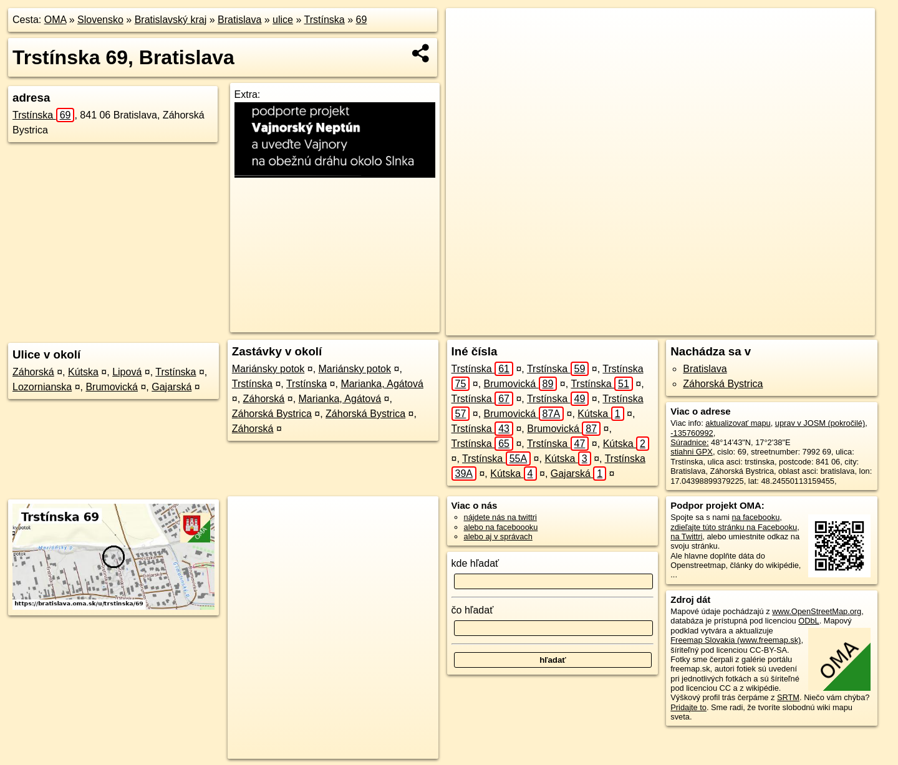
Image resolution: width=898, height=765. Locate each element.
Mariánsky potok (268, 368)
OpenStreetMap (641, 326)
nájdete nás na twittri (500, 517)
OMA (55, 19)
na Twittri (686, 536)
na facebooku (755, 517)
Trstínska (324, 19)
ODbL (808, 620)
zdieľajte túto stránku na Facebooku (733, 527)
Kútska (83, 372)
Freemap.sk (705, 326)
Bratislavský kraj (171, 19)
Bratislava (239, 19)
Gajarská (171, 387)
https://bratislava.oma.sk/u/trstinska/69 (809, 326)
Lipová (127, 372)
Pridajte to (688, 707)
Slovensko (100, 19)
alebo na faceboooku (501, 527)
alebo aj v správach (498, 536)
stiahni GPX (691, 451)
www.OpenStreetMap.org (816, 611)
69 (361, 19)
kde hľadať (475, 563)
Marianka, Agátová (381, 383)
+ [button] (467, 29)
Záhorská (33, 372)
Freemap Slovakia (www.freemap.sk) (735, 640)
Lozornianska (42, 387)
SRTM (788, 697)
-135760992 (691, 433)
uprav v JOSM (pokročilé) (820, 423)
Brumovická (111, 387)
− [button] (467, 48)
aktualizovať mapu (737, 423)
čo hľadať (472, 610)
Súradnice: (689, 442)
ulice (283, 19)
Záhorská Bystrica (272, 413)
